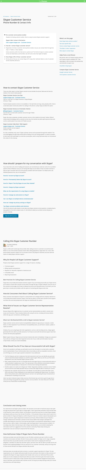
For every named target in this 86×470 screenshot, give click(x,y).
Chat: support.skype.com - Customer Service (18, 42)
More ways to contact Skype (67, 51)
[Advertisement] (29, 74)
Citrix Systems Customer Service (68, 74)
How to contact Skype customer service (69, 46)
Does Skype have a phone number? (68, 41)
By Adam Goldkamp (12, 244)
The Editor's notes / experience (67, 48)
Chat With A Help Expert (66, 66)
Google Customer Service (66, 72)
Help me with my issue (11, 216)
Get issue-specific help (65, 43)
